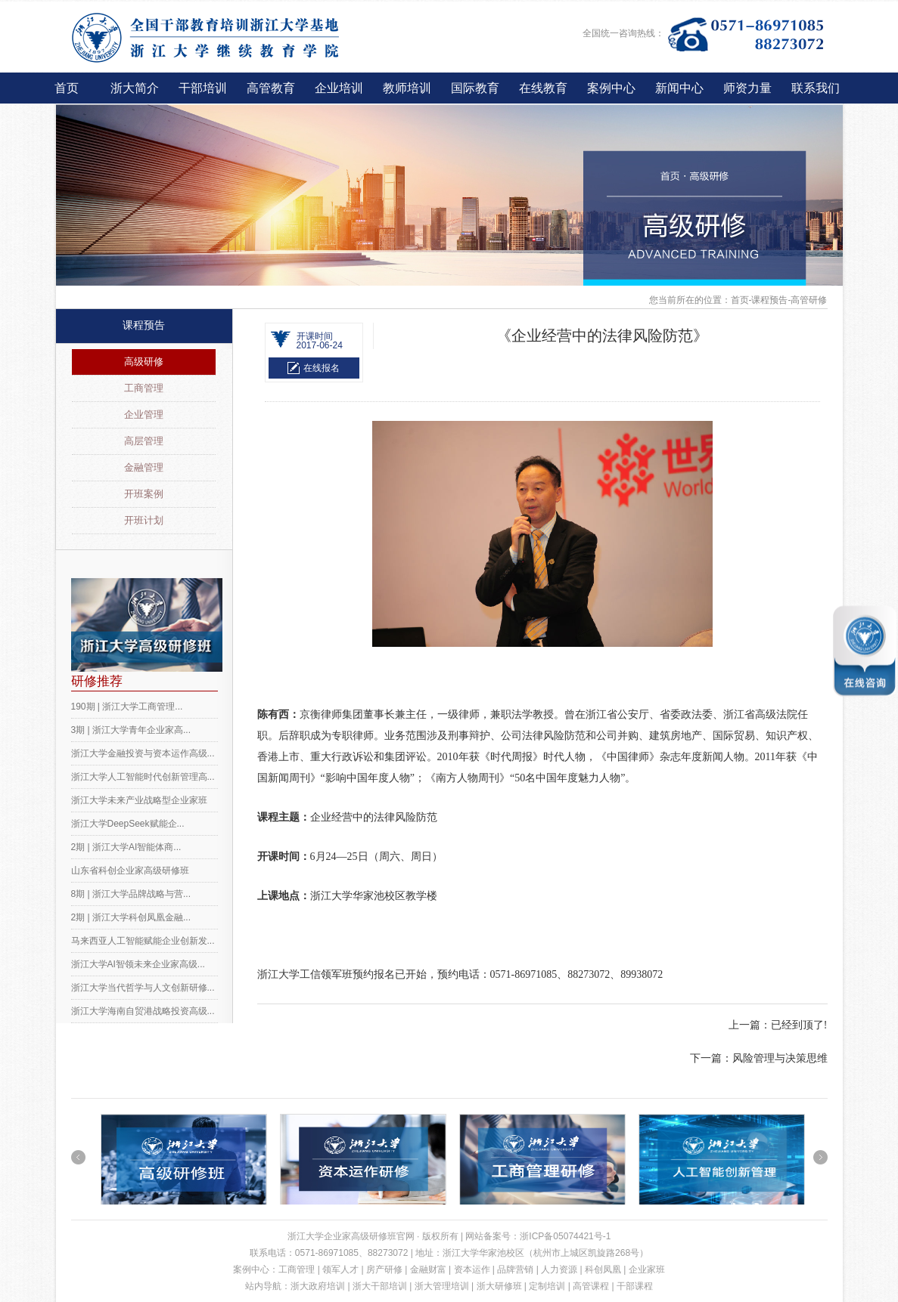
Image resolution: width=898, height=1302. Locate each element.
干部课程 (635, 1286)
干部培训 (203, 88)
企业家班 (647, 1269)
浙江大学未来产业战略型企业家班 (139, 800)
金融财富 (428, 1269)
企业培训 (339, 88)
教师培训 (407, 88)
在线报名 (321, 368)
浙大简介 (134, 88)
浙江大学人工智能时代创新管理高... (143, 777)
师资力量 (747, 88)
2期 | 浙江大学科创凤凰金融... (131, 917)
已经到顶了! (799, 1025)
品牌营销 (515, 1269)
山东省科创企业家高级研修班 (130, 870)
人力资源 (559, 1269)
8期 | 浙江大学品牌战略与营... (131, 894)
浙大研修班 (499, 1286)
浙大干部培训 (380, 1286)
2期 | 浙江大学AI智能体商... (126, 847)
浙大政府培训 (318, 1286)
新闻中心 (679, 88)
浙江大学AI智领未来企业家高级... (138, 964)
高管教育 (271, 88)
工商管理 (143, 388)
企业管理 (143, 414)
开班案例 (143, 493)
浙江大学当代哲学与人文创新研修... (143, 987)
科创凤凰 (603, 1269)
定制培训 (547, 1286)
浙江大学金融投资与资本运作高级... (143, 753)
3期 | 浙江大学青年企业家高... (131, 730)
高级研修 (143, 361)
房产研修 (384, 1269)
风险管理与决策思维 (780, 1058)
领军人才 (340, 1269)
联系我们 (815, 88)
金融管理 (143, 467)
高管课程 (591, 1286)
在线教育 (543, 88)
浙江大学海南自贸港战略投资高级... (143, 1011)
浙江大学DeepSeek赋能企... (128, 823)
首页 (66, 88)
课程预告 (144, 325)
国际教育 (475, 88)
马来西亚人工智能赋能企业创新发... (143, 941)
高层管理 (143, 441)
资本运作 (472, 1269)
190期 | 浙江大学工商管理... (127, 706)
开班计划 (143, 520)
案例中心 (611, 88)
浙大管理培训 (442, 1286)
